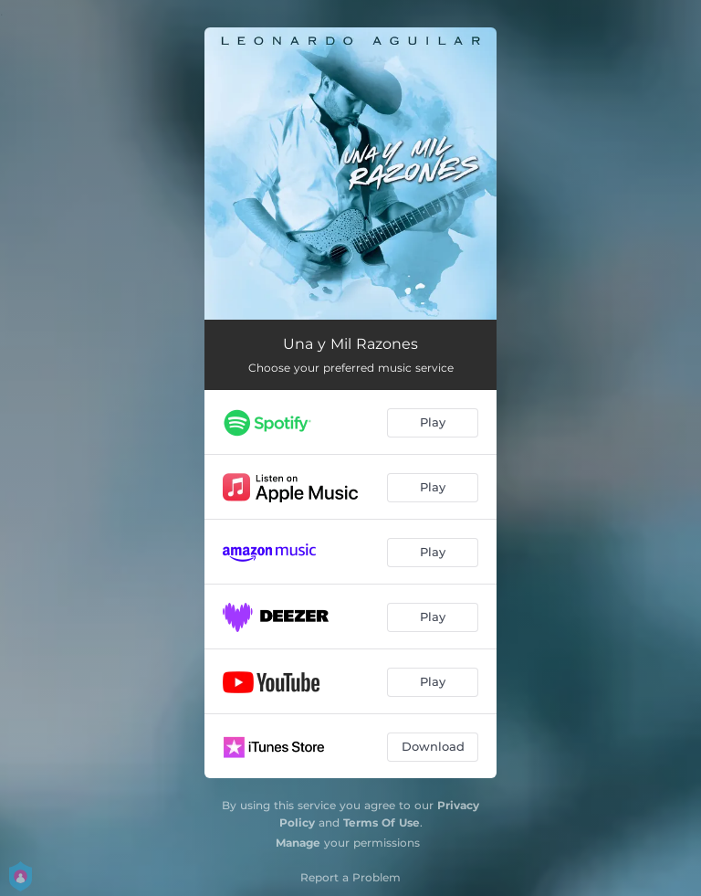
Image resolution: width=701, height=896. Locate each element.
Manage (298, 842)
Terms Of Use (381, 822)
